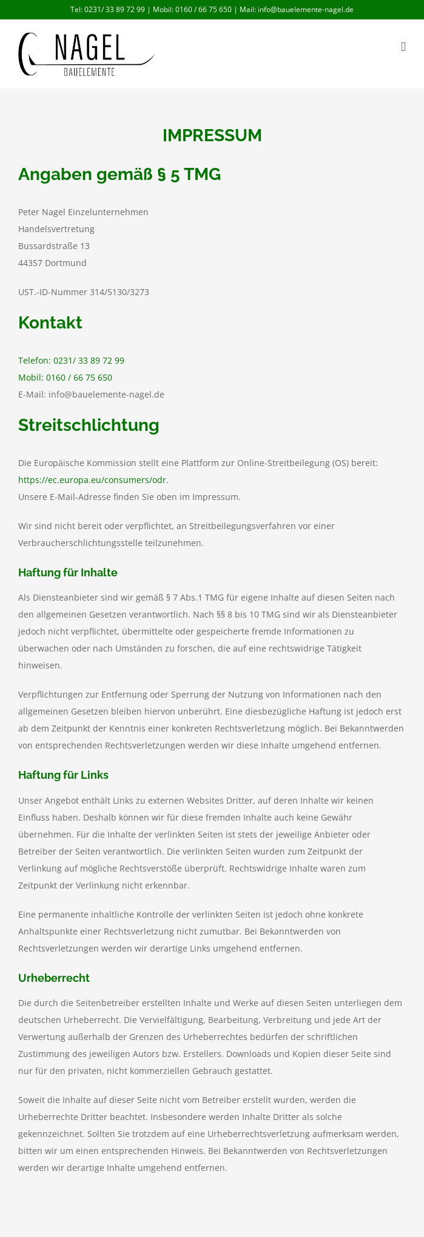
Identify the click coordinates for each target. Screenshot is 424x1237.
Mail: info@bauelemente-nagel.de (297, 9)
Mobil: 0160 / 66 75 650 (192, 9)
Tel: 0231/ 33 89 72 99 (108, 9)
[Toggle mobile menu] (403, 47)
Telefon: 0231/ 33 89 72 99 (71, 360)
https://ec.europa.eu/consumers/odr (92, 479)
